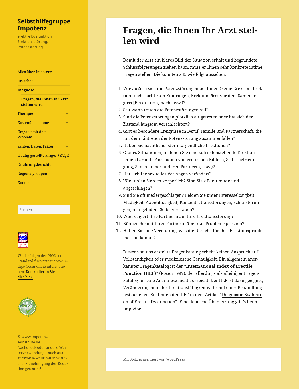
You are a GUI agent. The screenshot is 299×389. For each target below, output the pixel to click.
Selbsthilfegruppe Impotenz (44, 24)
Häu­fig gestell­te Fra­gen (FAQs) (43, 155)
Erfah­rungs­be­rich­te (34, 164)
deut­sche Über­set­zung (211, 302)
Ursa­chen (26, 80)
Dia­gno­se (26, 90)
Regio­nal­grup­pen (32, 173)
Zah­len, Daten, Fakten (36, 146)
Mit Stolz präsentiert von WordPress (154, 359)
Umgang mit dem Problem (32, 134)
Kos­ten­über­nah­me (33, 122)
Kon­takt (24, 182)
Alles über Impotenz (35, 71)
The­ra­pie (25, 113)
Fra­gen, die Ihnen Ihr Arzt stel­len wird (44, 102)
